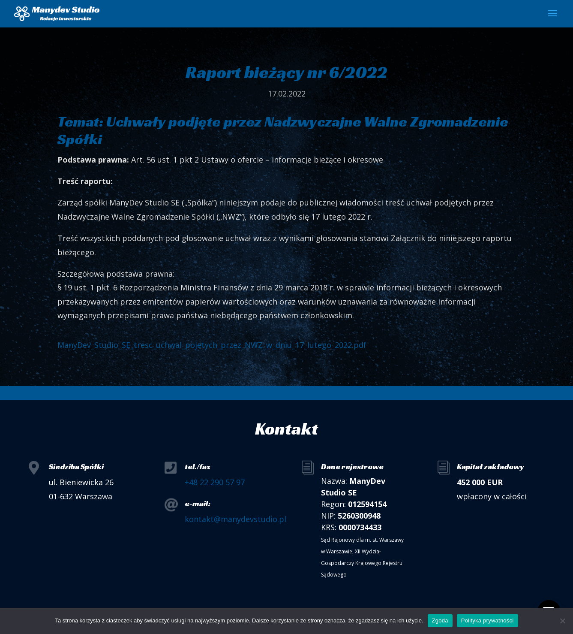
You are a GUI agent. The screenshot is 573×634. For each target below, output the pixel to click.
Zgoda (440, 620)
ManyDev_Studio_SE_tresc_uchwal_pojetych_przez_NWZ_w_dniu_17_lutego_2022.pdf (211, 345)
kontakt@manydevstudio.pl (235, 519)
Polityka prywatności (487, 620)
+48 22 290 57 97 (215, 482)
